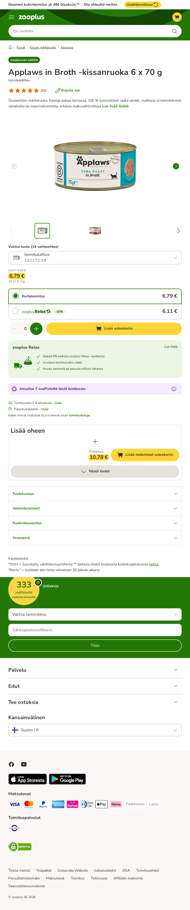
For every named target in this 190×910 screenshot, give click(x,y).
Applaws (67, 47)
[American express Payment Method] (58, 805)
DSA (126, 870)
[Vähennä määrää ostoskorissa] (14, 329)
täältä (154, 564)
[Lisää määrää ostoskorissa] (36, 329)
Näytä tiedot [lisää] (95, 471)
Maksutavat (55, 878)
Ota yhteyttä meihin (100, 4)
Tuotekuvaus (95, 493)
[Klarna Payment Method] (116, 805)
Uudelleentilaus (142, 5)
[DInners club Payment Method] (87, 805)
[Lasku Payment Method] (154, 804)
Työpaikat (43, 870)
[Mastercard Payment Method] (29, 805)
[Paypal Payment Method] (43, 805)
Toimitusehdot (147, 870)
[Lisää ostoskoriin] (114, 329)
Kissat (21, 47)
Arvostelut (95, 538)
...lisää (57, 403)
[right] (176, 166)
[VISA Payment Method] (14, 805)
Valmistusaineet (95, 508)
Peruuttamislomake (24, 878)
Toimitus (78, 878)
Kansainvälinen (26, 718)
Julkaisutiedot (105, 870)
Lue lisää (171, 347)
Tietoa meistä (19, 870)
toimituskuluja (79, 415)
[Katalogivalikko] (11, 17)
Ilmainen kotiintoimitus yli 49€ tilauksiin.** (44, 4)
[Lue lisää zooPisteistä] (174, 389)
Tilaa (95, 645)
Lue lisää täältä (115, 106)
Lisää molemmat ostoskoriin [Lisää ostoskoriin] (148, 455)
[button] (24, 60)
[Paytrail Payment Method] (72, 805)
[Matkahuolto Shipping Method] (14, 829)
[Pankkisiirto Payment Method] (135, 804)
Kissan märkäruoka (43, 47)
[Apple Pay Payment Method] (101, 805)
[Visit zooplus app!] (27, 783)
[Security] (20, 848)
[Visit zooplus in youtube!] (24, 764)
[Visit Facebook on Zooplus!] (11, 764)
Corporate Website (73, 870)
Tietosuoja (99, 878)
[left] (14, 166)
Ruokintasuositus (95, 523)
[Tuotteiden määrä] (25, 329)
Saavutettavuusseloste (26, 886)
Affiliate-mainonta (128, 878)
